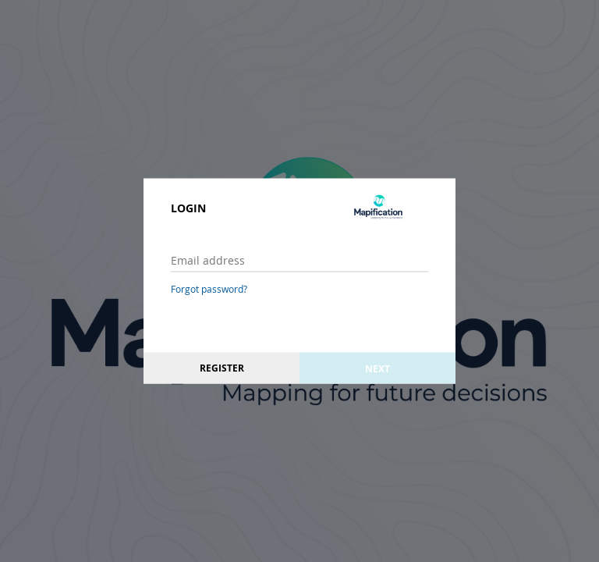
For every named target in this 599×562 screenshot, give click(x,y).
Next (377, 368)
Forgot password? (209, 289)
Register (222, 368)
